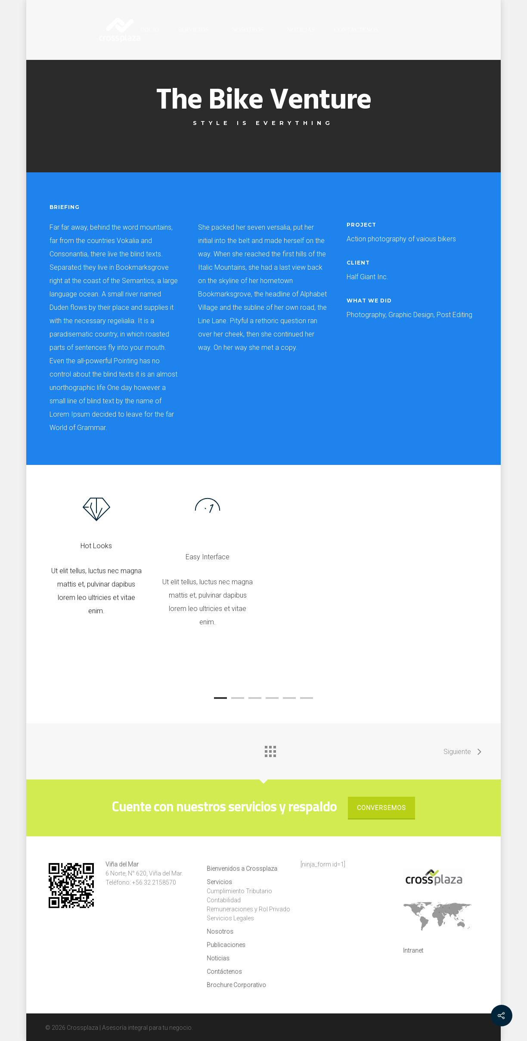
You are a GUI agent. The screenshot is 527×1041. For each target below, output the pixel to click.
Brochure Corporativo (236, 985)
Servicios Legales (230, 918)
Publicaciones (226, 944)
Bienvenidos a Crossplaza (242, 868)
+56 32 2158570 (154, 882)
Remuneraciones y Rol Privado (248, 909)
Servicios (219, 882)
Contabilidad (224, 900)
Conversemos (381, 807)
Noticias (301, 30)
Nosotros (251, 30)
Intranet (413, 950)
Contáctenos (356, 30)
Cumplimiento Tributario (239, 891)
